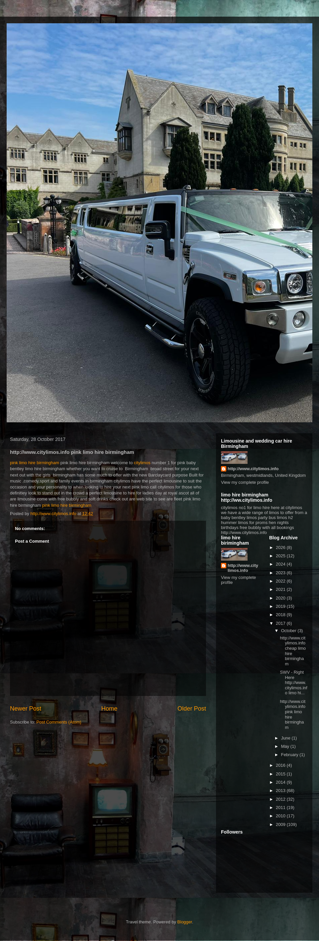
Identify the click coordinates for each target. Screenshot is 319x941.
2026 (281, 547)
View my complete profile (245, 482)
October (289, 630)
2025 (281, 555)
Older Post (191, 708)
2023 (281, 572)
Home (109, 708)
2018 (281, 614)
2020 (281, 598)
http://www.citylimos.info (253, 468)
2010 (281, 815)
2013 (281, 790)
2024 (281, 564)
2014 (281, 782)
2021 (281, 589)
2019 (281, 606)
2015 (281, 773)
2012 (281, 799)
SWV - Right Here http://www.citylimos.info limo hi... (293, 682)
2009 (281, 824)
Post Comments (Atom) (59, 722)
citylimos (141, 462)
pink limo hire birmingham (34, 462)
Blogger (184, 921)
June (286, 738)
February (290, 754)
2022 (281, 581)
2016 (281, 765)
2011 (281, 807)
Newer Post (25, 708)
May (285, 746)
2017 (281, 623)
